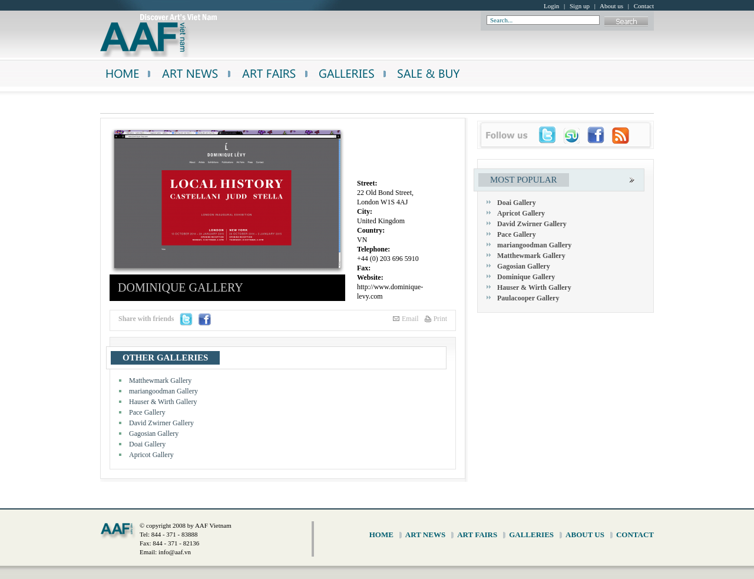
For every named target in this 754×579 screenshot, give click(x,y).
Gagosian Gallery (153, 433)
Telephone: (373, 249)
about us (585, 534)
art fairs (477, 534)
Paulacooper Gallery (528, 298)
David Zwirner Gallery (161, 423)
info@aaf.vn (174, 551)
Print (440, 319)
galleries (531, 534)
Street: (367, 183)
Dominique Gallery (526, 277)
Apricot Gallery (151, 455)
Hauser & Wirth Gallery (163, 402)
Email (410, 319)
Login (551, 5)
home (381, 534)
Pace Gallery (147, 412)
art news (425, 534)
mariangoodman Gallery (163, 391)
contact (635, 534)
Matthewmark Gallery (160, 380)
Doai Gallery (147, 444)
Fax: (364, 268)
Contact (644, 5)
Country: (371, 230)
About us (611, 5)
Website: (370, 277)
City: (364, 211)
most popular (523, 179)
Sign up (580, 5)
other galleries (165, 357)
